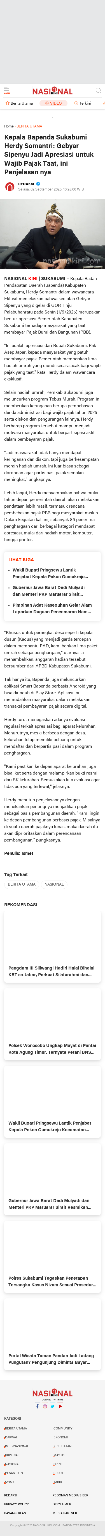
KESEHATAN (62, 1446)
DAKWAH (11, 1437)
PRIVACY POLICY (16, 1504)
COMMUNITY (63, 1428)
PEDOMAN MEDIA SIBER (70, 1495)
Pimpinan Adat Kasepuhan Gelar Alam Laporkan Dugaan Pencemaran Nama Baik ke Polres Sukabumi (52, 609)
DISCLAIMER (62, 1504)
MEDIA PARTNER (65, 1513)
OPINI (57, 1464)
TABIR (57, 1482)
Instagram (45, 1408)
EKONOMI (60, 1437)
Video (56, 104)
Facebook (37, 1408)
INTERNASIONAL (17, 1446)
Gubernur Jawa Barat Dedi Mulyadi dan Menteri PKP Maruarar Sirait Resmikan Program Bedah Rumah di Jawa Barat (50, 592)
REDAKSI (10, 1495)
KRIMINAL (12, 1455)
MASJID (58, 1455)
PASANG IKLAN (15, 1513)
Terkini (85, 104)
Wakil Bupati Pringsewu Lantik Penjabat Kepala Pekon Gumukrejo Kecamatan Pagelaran (49, 574)
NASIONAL (54, 884)
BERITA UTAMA (22, 884)
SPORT (58, 1473)
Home (9, 126)
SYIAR (9, 1482)
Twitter (52, 1408)
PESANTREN (14, 1473)
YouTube (60, 1408)
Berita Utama (22, 104)
